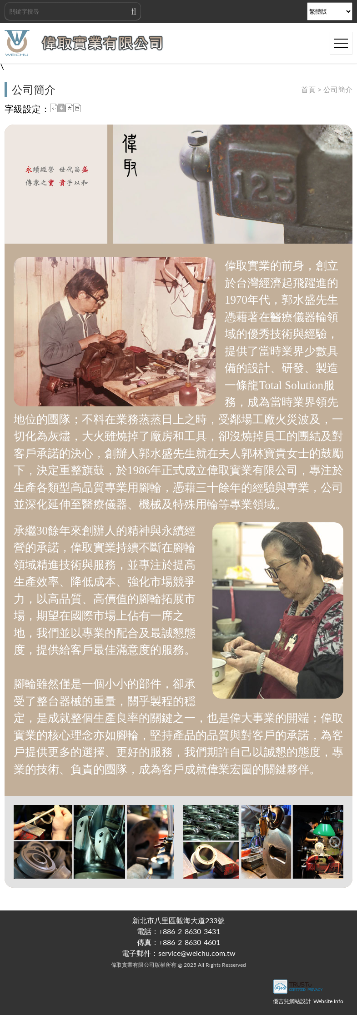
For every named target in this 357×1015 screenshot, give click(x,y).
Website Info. (329, 1001)
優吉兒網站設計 (292, 1001)
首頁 (308, 89)
